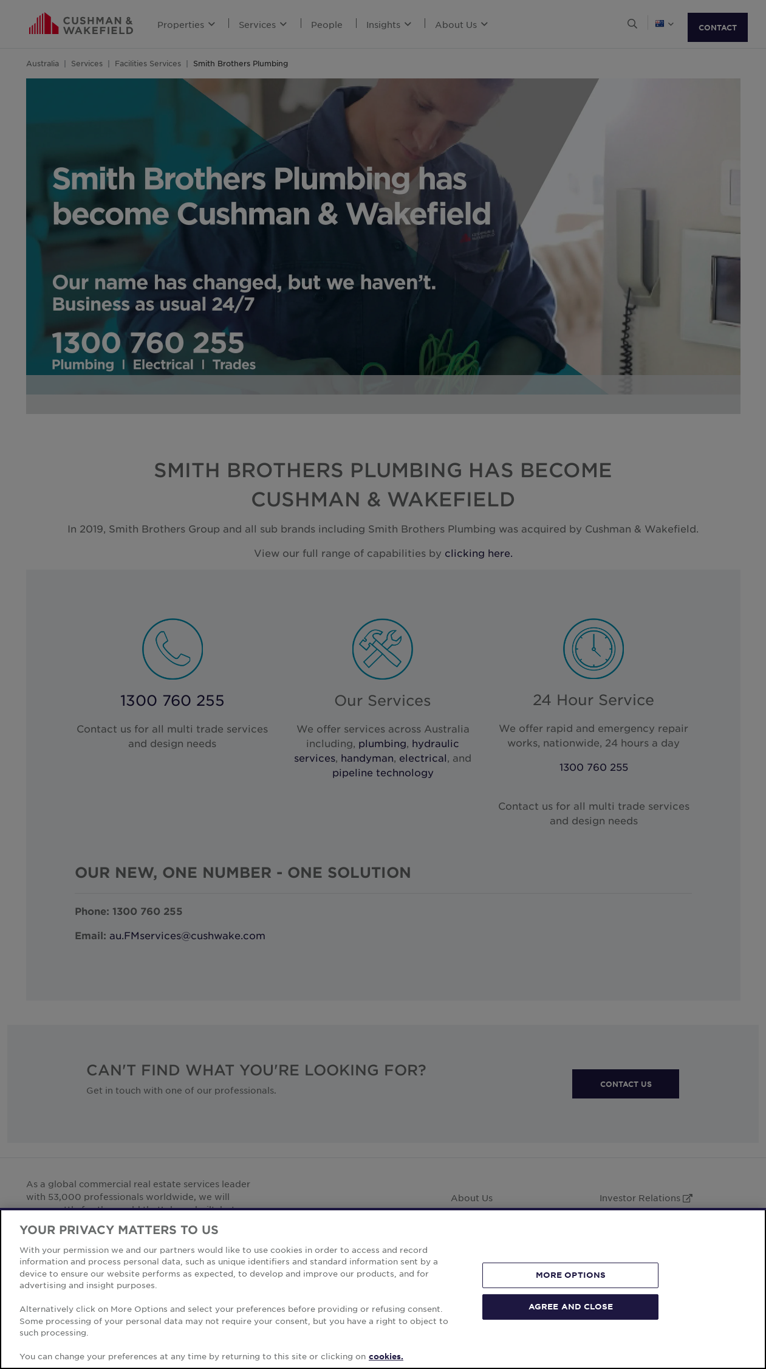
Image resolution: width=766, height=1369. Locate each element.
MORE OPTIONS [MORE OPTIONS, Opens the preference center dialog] (571, 1275)
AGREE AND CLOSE (570, 1306)
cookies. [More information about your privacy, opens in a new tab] (386, 1356)
